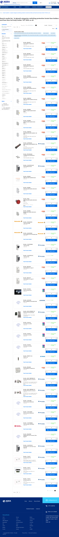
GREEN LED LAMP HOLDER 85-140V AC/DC (30, 99)
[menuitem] (5, 7)
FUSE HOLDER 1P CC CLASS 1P (28, 279)
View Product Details (27, 48)
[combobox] (24, 2)
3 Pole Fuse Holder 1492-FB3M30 (28, 424)
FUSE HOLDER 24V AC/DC (27, 166)
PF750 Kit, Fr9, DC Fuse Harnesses (28, 312)
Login (52, 3)
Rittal (17, 525)
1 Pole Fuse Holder (26, 245)
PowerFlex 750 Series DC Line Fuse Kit (29, 379)
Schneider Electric (19, 522)
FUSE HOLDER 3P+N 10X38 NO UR (29, 368)
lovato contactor (45, 33)
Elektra (31, 517)
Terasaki (31, 520)
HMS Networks (5, 520)
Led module (53, 33)
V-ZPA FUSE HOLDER (26, 223)
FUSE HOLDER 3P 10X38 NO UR (28, 66)
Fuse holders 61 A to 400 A (27, 323)
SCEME (31, 529)
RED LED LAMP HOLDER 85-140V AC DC (29, 88)
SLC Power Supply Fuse (27, 457)
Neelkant (31, 525)
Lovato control (16, 38)
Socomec (31, 522)
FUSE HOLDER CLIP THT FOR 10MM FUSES (30, 234)
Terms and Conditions (33, 532)
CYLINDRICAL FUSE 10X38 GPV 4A (28, 155)
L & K (4, 517)
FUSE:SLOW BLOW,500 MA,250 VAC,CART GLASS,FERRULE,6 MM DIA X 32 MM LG (27, 33)
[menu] (29, 7)
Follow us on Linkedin (52, 511)
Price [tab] (3, 101)
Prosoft (4, 529)
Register (55, 3)
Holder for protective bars (27, 290)
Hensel (17, 529)
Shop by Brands (37, 501)
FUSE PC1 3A (25, 357)
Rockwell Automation (20, 527)
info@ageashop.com (52, 500)
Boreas (17, 517)
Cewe (17, 518)
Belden (4, 527)
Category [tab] (4, 24)
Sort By (46, 25)
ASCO (4, 525)
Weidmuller (5, 522)
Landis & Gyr (32, 518)
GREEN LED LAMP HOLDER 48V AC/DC (29, 177)
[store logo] (5, 2)
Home (1, 12)
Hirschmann (18, 520)
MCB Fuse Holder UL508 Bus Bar (28, 413)
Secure (4, 518)
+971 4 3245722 (51, 505)
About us (30, 501)
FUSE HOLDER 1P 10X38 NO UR (28, 43)
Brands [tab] (4, 33)
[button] (41, 2)
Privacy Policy (24, 532)
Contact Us (38, 508)
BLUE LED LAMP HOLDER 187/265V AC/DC (30, 77)
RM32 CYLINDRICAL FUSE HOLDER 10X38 (30, 301)
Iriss (30, 527)
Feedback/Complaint (30, 508)
